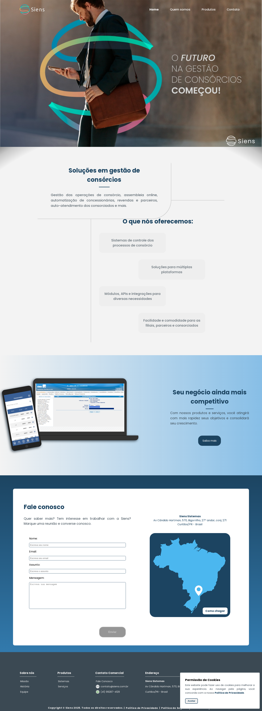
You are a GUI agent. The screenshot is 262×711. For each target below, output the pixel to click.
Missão (24, 681)
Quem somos (180, 9)
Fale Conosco (104, 681)
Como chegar (215, 611)
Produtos (209, 9)
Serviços (63, 686)
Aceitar (191, 701)
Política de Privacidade (142, 707)
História (24, 686)
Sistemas (63, 681)
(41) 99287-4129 (110, 691)
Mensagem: (36, 578)
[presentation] (77, 617)
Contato (233, 9)
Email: (33, 551)
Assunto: (34, 565)
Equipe (24, 691)
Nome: (33, 538)
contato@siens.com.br (114, 686)
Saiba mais (210, 441)
